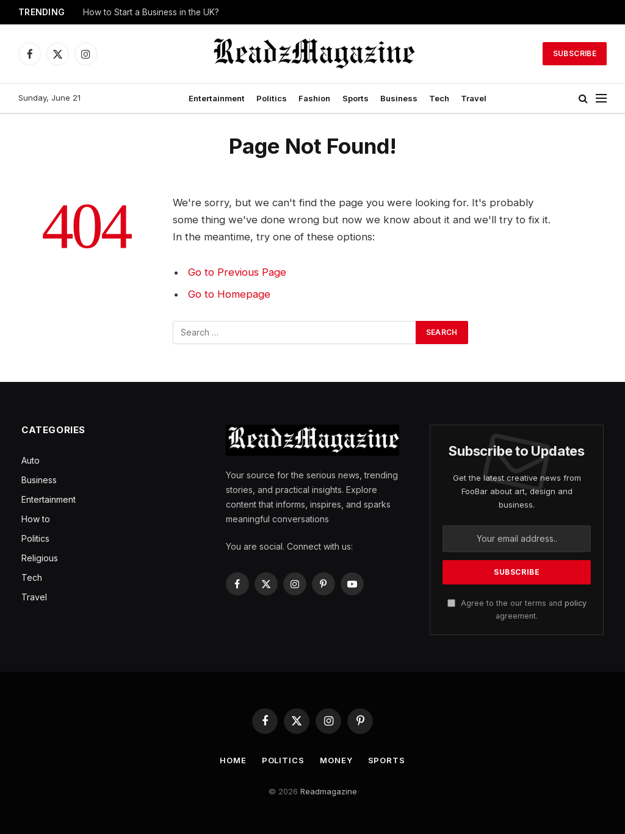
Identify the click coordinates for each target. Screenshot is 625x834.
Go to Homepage (229, 294)
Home (233, 760)
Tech (439, 98)
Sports (355, 98)
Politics (271, 98)
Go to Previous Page (237, 272)
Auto (30, 460)
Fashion (314, 98)
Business (398, 98)
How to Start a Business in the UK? (151, 12)
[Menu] (601, 98)
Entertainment (217, 98)
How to (35, 519)
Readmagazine (328, 791)
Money (336, 760)
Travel (473, 98)
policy (576, 603)
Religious (39, 558)
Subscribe (574, 53)
